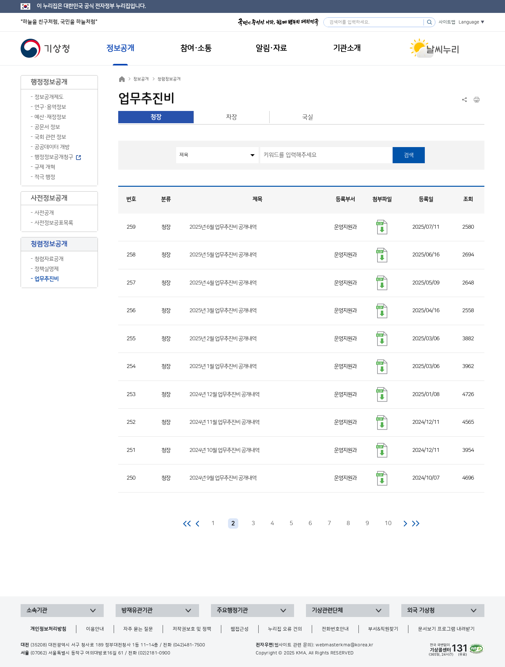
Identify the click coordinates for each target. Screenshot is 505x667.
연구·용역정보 (50, 107)
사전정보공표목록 (53, 223)
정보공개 (141, 79)
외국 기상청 (420, 610)
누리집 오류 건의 (285, 629)
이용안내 (95, 629)
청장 (155, 117)
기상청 (45, 48)
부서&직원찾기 (383, 629)
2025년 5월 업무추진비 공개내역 (222, 255)
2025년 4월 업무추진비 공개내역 (222, 283)
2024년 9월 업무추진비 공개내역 (222, 478)
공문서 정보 (47, 127)
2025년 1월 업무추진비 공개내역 (222, 366)
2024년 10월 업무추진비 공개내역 (224, 450)
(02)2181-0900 (154, 653)
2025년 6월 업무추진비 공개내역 (222, 227)
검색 (409, 155)
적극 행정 (44, 177)
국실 (307, 117)
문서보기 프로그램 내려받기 (446, 629)
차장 (231, 117)
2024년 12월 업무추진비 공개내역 (224, 394)
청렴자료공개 (48, 259)
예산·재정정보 (50, 117)
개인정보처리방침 (48, 629)
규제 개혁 (44, 167)
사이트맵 (447, 22)
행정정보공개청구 (53, 157)
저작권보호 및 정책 (192, 629)
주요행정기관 (232, 610)
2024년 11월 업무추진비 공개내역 (224, 422)
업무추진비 (46, 279)
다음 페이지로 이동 (405, 523)
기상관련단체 (327, 610)
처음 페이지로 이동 (187, 523)
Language (469, 22)
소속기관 (36, 610)
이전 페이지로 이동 (198, 523)
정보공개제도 (48, 97)
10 (388, 523)
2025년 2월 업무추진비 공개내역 (222, 339)
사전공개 (44, 213)
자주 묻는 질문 (138, 629)
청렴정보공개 (169, 79)
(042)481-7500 (189, 645)
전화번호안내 (335, 629)
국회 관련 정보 (50, 137)
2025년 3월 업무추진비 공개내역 (222, 311)
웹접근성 (240, 629)
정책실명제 (46, 269)
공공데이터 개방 (52, 147)
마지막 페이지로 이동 (416, 523)
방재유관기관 (136, 610)
